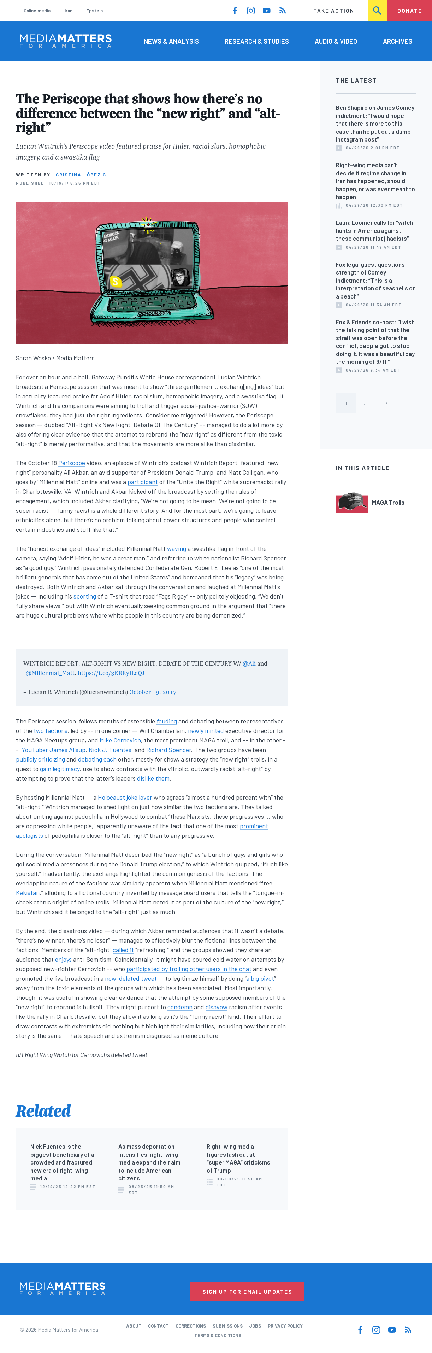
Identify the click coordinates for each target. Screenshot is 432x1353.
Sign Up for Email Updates (247, 1291)
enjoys (63, 959)
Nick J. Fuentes (110, 749)
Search (377, 10)
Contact (158, 1326)
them (162, 778)
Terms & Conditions (217, 1335)
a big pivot (260, 978)
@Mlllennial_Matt (50, 673)
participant (143, 482)
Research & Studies (257, 41)
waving (176, 548)
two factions (49, 730)
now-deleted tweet (131, 978)
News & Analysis (171, 41)
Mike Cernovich (120, 740)
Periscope (71, 463)
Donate (409, 10)
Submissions (228, 1326)
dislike (145, 778)
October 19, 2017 (153, 692)
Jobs (255, 1326)
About (134, 1326)
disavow (216, 1007)
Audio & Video (336, 41)
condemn (180, 1007)
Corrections (191, 1326)
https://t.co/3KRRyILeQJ (111, 673)
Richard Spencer (168, 749)
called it (123, 950)
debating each (98, 759)
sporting (84, 596)
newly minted (206, 730)
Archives (397, 41)
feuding (166, 721)
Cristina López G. (82, 175)
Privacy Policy (285, 1326)
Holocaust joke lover (125, 797)
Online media (37, 10)
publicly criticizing (40, 759)
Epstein (94, 10)
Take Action (333, 10)
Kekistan (28, 892)
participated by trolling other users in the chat (188, 969)
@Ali (249, 663)
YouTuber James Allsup (53, 749)
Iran (68, 10)
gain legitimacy (59, 768)
